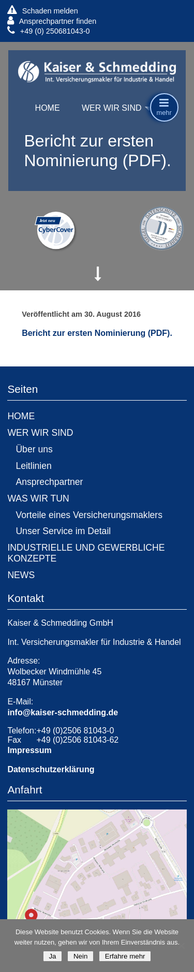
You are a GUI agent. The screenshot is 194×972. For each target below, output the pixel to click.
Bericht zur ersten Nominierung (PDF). (97, 333)
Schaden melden (42, 11)
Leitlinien (33, 466)
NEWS (21, 575)
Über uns (34, 449)
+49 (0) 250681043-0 (48, 31)
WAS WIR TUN (38, 498)
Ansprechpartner (49, 482)
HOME (47, 108)
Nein (80, 956)
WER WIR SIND (112, 108)
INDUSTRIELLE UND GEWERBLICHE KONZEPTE (86, 553)
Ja (52, 956)
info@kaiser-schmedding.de (62, 712)
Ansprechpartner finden (51, 21)
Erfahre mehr (125, 956)
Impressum (29, 750)
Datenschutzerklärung (50, 769)
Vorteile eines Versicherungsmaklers (89, 515)
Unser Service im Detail (63, 531)
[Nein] (181, 945)
